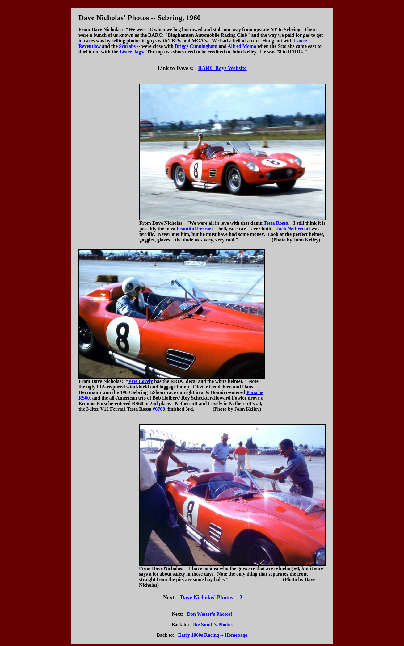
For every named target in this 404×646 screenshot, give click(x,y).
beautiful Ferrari (195, 228)
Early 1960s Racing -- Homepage (212, 635)
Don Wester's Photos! (209, 614)
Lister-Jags (131, 51)
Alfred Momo (242, 46)
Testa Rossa (276, 223)
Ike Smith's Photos (213, 624)
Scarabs (127, 46)
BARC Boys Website (222, 68)
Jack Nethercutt (293, 228)
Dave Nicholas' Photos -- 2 (211, 597)
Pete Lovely (140, 381)
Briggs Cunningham (196, 46)
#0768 (159, 409)
